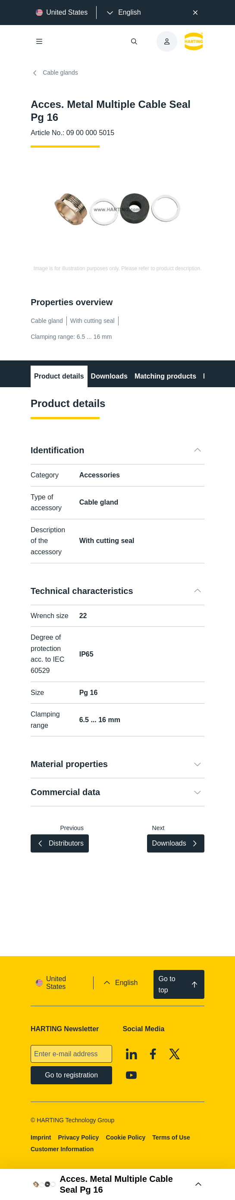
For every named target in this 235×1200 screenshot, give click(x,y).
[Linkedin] (132, 1054)
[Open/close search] (134, 41)
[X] (175, 1054)
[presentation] (123, 12)
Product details (59, 376)
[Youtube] (132, 1076)
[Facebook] (153, 1054)
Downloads (109, 376)
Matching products (165, 376)
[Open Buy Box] (117, 1184)
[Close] (195, 12)
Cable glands (54, 73)
